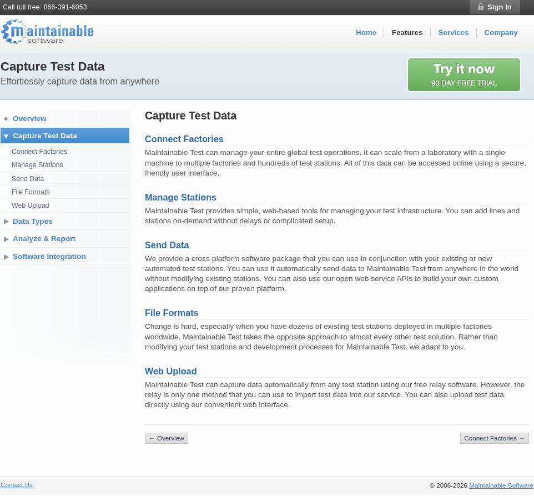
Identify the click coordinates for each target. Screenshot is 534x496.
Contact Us (17, 484)
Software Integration (49, 256)
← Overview (166, 438)
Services (454, 32)
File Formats (31, 192)
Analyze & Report (44, 238)
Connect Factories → (494, 438)
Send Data (28, 179)
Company (501, 32)
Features (407, 32)
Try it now (470, 74)
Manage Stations (37, 165)
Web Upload (30, 205)
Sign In (499, 7)
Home (366, 32)
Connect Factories (39, 152)
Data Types (33, 221)
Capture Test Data (45, 136)
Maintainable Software (501, 485)
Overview (30, 118)
